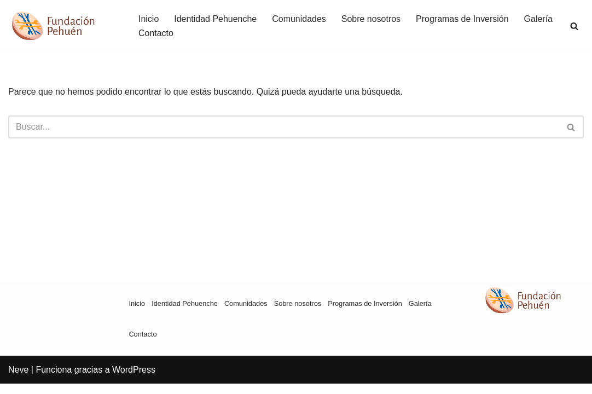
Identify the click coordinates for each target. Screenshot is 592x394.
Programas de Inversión (462, 19)
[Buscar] (574, 26)
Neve (18, 380)
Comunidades (299, 19)
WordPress (133, 380)
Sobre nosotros (371, 19)
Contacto (155, 33)
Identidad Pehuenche (215, 19)
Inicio (148, 19)
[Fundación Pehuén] (64, 26)
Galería (539, 19)
